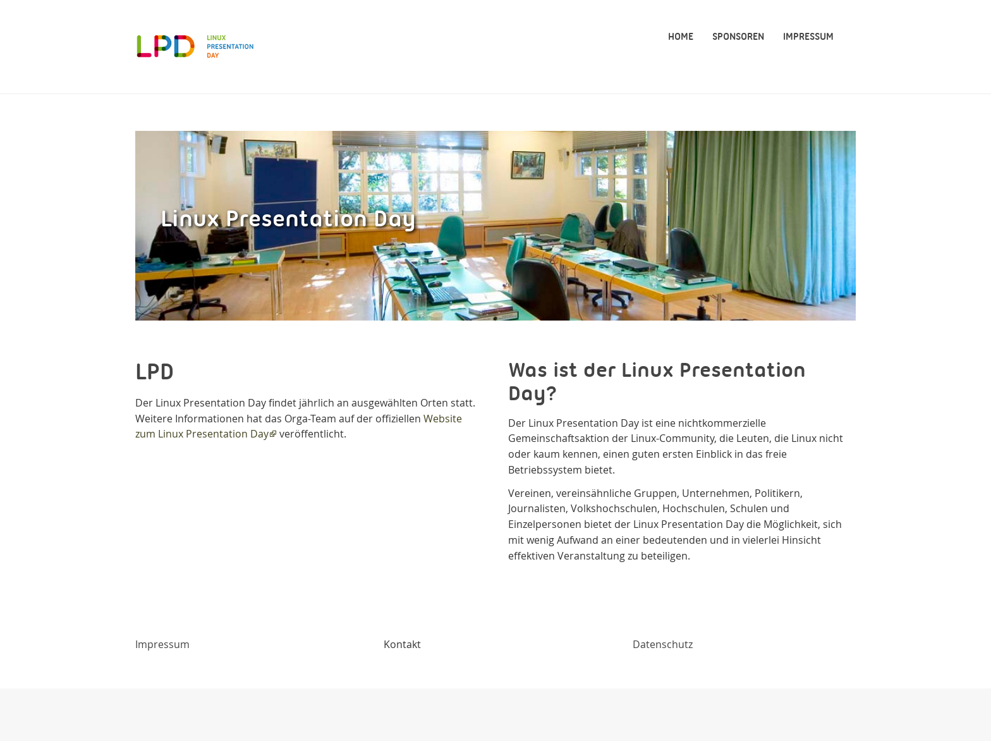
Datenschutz (663, 644)
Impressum (162, 644)
